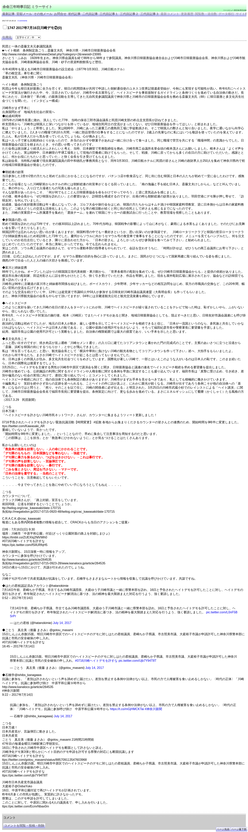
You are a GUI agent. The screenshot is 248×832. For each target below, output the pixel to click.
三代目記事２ (129, 13)
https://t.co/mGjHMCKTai (127, 709)
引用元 (7, 37)
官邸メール (24, 13)
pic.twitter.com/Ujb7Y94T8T (138, 660)
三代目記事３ (149, 13)
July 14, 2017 (62, 623)
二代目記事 (90, 13)
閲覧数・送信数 (206, 13)
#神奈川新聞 (153, 709)
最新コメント (170, 13)
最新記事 (8, 13)
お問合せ (60, 13)
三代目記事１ (109, 13)
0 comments (22, 21)
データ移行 (226, 13)
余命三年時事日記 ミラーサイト (27, 7)
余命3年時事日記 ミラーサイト (67, 812)
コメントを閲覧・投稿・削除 (24, 825)
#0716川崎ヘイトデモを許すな (96, 660)
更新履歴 (187, 13)
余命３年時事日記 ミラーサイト (41, 812)
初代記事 (74, 13)
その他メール (43, 13)
